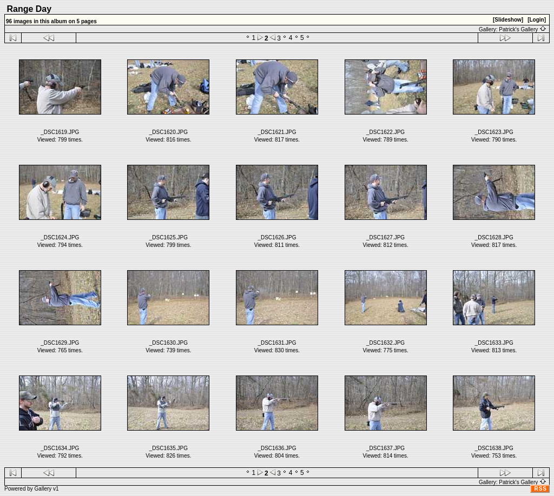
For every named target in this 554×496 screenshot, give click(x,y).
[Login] (536, 20)
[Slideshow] (508, 20)
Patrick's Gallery (522, 29)
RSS (540, 489)
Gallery (43, 489)
